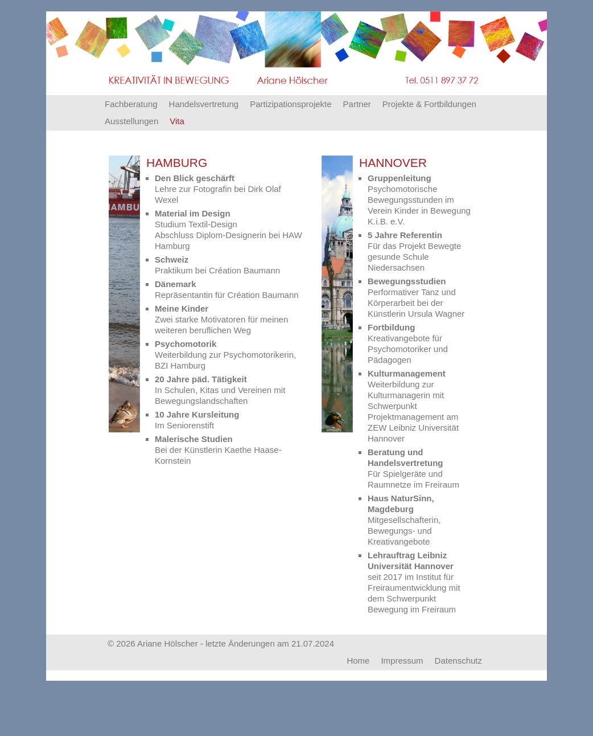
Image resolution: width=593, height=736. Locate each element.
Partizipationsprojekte (290, 104)
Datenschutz (458, 660)
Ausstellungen (131, 121)
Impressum (402, 660)
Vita (177, 121)
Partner (357, 104)
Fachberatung (131, 104)
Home (358, 660)
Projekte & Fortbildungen (429, 104)
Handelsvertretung (204, 104)
